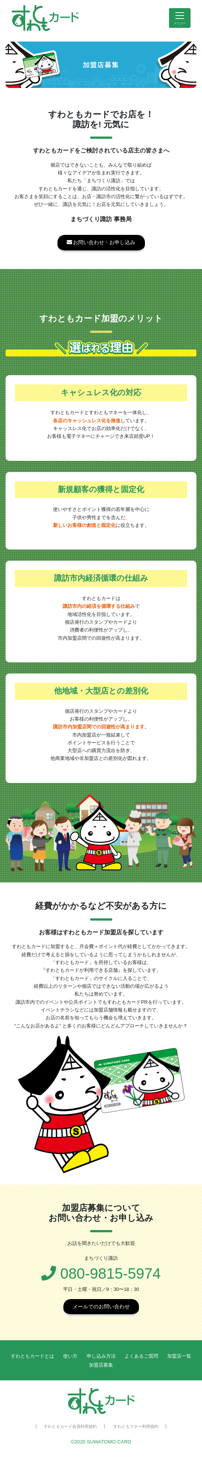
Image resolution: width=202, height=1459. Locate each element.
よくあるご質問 (141, 1356)
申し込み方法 (101, 1356)
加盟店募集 (101, 1365)
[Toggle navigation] (180, 18)
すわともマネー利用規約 (135, 1426)
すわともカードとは (32, 1356)
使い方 (70, 1356)
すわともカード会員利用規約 (70, 1426)
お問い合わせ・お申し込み (101, 242)
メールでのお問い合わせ (101, 1306)
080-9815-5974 (100, 1273)
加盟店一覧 (179, 1356)
